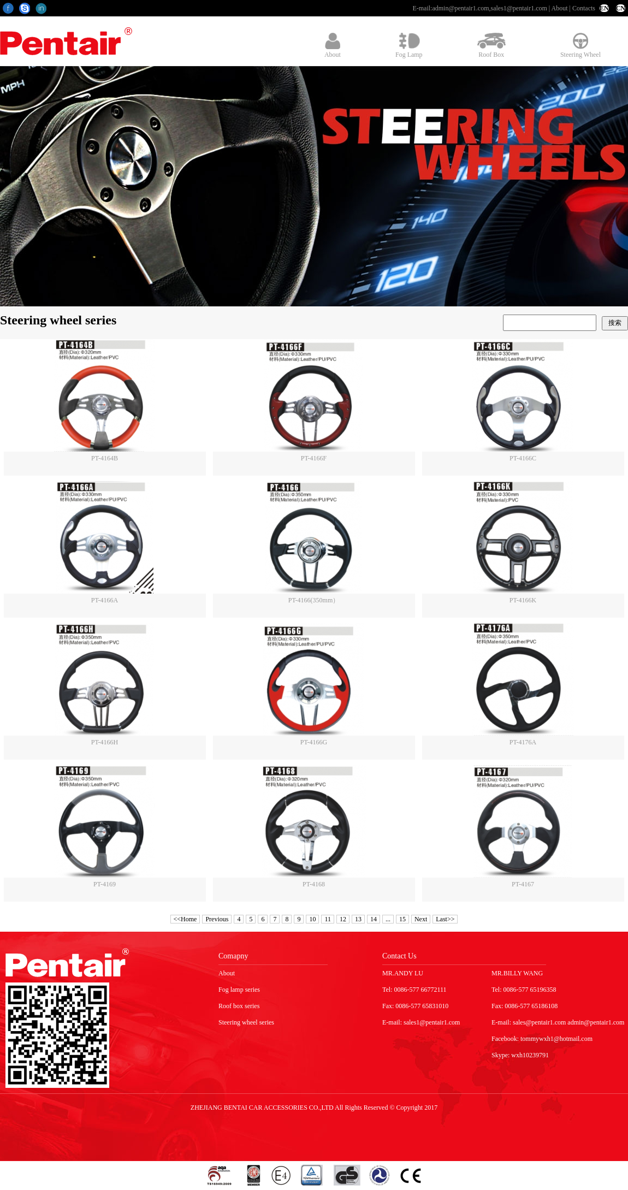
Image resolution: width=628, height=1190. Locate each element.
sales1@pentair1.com (518, 8)
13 (358, 919)
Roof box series (238, 1006)
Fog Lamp (409, 45)
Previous (216, 919)
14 (373, 919)
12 (343, 919)
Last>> (445, 919)
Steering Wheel (580, 45)
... (388, 919)
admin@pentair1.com (460, 8)
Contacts (583, 8)
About (560, 8)
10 (312, 919)
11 (327, 919)
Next (420, 919)
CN (620, 8)
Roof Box (491, 45)
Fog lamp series (239, 989)
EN (604, 8)
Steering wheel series (246, 1022)
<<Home (185, 919)
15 (402, 919)
